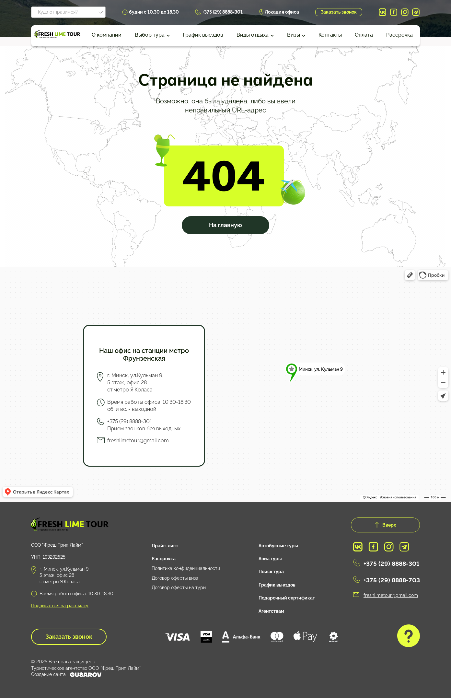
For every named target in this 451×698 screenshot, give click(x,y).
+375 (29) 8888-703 (392, 580)
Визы (293, 35)
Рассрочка (399, 35)
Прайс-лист (165, 545)
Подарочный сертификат (287, 597)
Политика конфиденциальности (186, 568)
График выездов (203, 35)
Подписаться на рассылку (59, 605)
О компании (106, 35)
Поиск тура (271, 571)
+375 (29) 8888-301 (222, 12)
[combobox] (68, 12)
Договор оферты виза (175, 578)
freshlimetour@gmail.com (138, 440)
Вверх (385, 525)
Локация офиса (282, 12)
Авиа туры (270, 558)
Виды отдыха (253, 35)
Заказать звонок (339, 12)
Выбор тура (150, 35)
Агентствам (271, 611)
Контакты (330, 35)
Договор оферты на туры (179, 587)
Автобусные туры (278, 545)
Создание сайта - (66, 674)
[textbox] (68, 11)
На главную (225, 225)
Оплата (364, 35)
